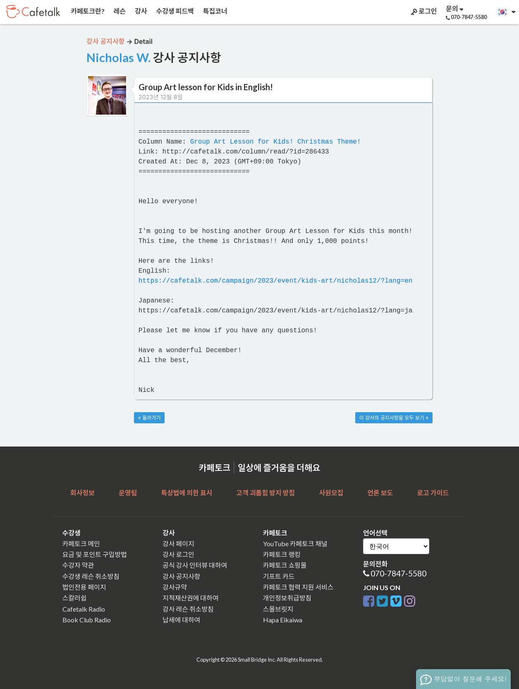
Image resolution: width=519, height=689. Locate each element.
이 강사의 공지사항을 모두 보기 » (393, 418)
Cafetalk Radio (83, 609)
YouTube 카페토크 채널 (295, 543)
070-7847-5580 (398, 573)
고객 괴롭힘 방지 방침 (265, 493)
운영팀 (128, 493)
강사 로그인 (178, 554)
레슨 (119, 11)
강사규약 (175, 587)
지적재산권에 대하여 (190, 598)
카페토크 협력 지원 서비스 (298, 587)
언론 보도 (380, 493)
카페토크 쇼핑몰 (285, 565)
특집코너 (214, 11)
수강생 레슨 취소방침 (91, 576)
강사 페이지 (178, 543)
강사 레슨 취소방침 (188, 609)
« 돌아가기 (149, 418)
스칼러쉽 (74, 598)
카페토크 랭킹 (282, 554)
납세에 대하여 (181, 620)
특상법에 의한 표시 (186, 493)
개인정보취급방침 (287, 598)
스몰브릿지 (278, 609)
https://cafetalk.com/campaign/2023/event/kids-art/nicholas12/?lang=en (275, 281)
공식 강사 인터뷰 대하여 (195, 565)
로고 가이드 (433, 493)
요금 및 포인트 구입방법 (94, 554)
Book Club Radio (86, 620)
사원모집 (331, 493)
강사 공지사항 (181, 576)
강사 (140, 11)
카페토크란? (87, 11)
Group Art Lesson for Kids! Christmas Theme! (275, 141)
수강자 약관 (78, 565)
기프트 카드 (279, 576)
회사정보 (82, 493)
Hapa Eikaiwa (282, 620)
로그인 (423, 11)
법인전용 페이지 (84, 587)
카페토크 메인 (81, 543)
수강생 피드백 (174, 11)
